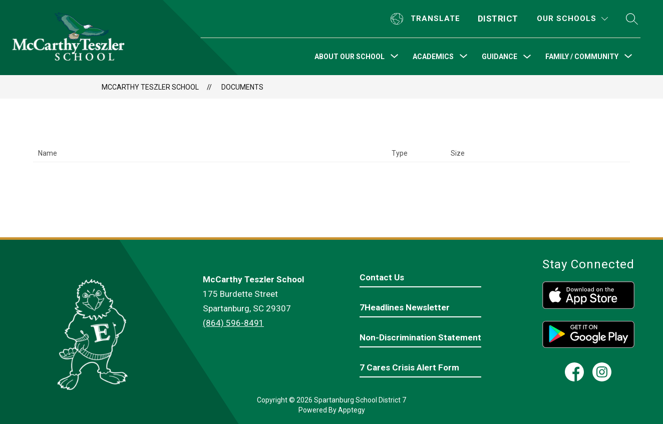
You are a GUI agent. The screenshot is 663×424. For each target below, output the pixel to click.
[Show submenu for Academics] (433, 57)
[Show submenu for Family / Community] (581, 57)
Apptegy (351, 410)
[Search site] (632, 19)
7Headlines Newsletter (405, 307)
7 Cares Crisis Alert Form (409, 367)
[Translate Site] (427, 19)
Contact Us (382, 277)
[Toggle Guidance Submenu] (527, 57)
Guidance (499, 57)
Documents (242, 87)
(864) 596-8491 (233, 323)
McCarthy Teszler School (150, 87)
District (498, 19)
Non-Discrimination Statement (420, 337)
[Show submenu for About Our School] (349, 57)
